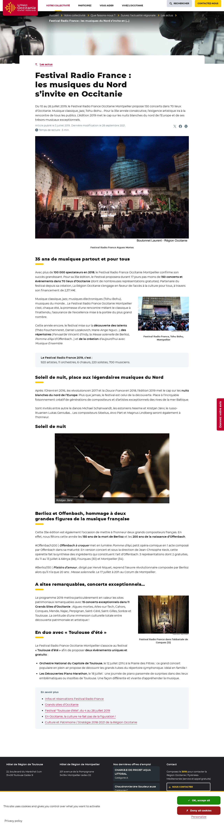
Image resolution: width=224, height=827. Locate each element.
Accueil (54, 15)
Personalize (198, 816)
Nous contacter (182, 787)
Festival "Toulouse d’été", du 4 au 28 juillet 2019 (77, 710)
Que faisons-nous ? (103, 15)
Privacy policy (13, 820)
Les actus (167, 15)
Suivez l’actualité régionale (138, 15)
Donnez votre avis (220, 414)
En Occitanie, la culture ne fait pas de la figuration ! (80, 716)
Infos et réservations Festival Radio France (74, 699)
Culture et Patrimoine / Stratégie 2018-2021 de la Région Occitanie (91, 722)
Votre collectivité (74, 15)
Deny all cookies (199, 810)
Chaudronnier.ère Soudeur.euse (135, 786)
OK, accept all (199, 800)
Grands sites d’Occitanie (62, 704)
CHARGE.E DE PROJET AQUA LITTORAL (133, 771)
